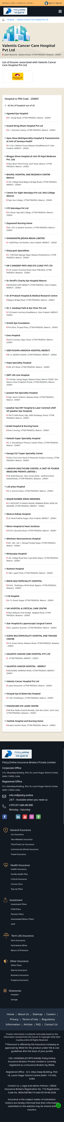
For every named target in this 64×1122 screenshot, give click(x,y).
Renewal (5, 3)
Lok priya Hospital (15, 486)
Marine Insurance (19, 970)
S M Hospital (12, 596)
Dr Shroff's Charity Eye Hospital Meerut (26, 280)
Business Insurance (20, 975)
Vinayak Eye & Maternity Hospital (23, 693)
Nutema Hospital (15, 568)
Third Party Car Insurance (22, 844)
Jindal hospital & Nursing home (22, 426)
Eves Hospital (13, 335)
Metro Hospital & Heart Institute (23, 526)
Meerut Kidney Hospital (18, 514)
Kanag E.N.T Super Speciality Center (24, 453)
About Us (24, 1014)
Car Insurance (17, 834)
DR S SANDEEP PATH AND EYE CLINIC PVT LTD (29, 265)
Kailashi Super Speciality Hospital (23, 438)
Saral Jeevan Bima (19, 945)
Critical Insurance (19, 879)
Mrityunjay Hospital (16, 553)
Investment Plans (19, 904)
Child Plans (16, 909)
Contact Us (21, 3)
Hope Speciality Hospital (18, 362)
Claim (13, 3)
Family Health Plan (19, 874)
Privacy (14, 1019)
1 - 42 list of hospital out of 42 (20, 105)
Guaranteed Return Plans (22, 919)
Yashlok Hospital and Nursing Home (24, 721)
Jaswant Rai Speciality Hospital (22, 392)
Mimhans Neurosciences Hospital (23, 538)
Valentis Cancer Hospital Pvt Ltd (22, 681)
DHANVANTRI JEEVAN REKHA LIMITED (25, 238)
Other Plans (16, 965)
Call (29, 3)
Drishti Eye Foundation (18, 323)
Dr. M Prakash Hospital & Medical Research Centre (31, 295)
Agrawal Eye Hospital (17, 113)
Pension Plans (17, 914)
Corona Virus (17, 884)
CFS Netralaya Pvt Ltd (17, 208)
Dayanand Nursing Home (19, 223)
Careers (51, 1014)
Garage (14, 999)
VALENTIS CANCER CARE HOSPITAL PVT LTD (28, 653)
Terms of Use (30, 1019)
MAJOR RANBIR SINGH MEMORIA (23, 498)
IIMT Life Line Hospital (17, 375)
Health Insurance (18, 869)
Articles (28, 1024)
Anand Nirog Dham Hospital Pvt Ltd (24, 125)
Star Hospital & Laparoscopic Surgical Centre (29, 623)
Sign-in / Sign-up (53, 3)
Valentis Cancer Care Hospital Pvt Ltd (32, 19)
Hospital (10, 19)
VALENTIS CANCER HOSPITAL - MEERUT (26, 666)
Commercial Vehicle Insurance (24, 849)
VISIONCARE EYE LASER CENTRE (22, 706)
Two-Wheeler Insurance (21, 839)
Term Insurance (18, 940)
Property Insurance (19, 980)
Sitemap (38, 1014)
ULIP (13, 924)
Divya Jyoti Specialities (17, 250)
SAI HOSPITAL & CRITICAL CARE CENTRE (26, 608)
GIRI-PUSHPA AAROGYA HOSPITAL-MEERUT (28, 350)
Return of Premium (19, 950)
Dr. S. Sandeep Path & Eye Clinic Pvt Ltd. (26, 308)
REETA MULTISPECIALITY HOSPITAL (24, 581)
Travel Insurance (18, 854)
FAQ (38, 1024)
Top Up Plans (17, 889)
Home (11, 1014)
